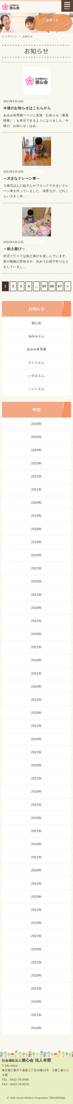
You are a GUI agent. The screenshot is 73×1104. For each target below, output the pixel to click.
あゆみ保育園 (36, 349)
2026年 (36, 424)
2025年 (36, 437)
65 (44, 286)
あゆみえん (36, 336)
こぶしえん (36, 388)
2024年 (36, 450)
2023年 (36, 463)
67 (60, 286)
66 (52, 286)
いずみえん (36, 375)
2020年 (36, 502)
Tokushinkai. (57, 1097)
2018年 (36, 529)
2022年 (36, 476)
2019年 (36, 515)
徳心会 (36, 323)
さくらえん (36, 362)
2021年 (36, 489)
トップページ (9, 36)
